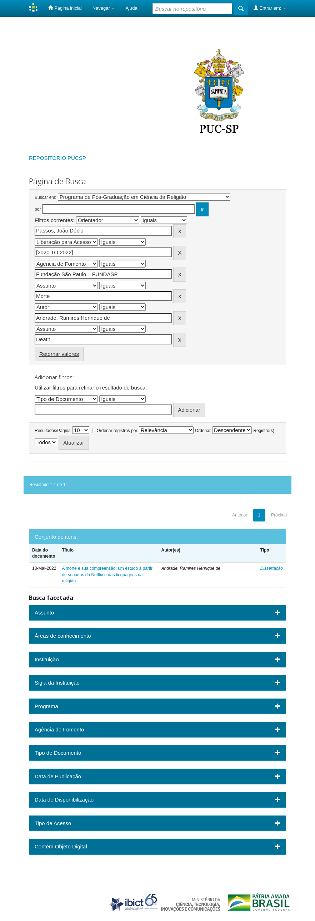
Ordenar (203, 430)
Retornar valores (59, 354)
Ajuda (131, 8)
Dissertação (271, 568)
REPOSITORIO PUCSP (57, 158)
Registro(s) (263, 430)
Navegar (103, 8)
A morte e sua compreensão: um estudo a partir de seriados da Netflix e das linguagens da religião (107, 574)
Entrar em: (270, 8)
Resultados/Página (53, 430)
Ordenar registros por (116, 430)
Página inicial (64, 8)
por (38, 209)
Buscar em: (45, 197)
